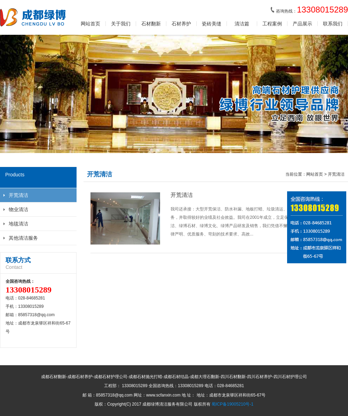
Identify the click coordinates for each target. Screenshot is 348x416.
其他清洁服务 (23, 238)
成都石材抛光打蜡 (145, 376)
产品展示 (302, 23)
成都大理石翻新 (204, 376)
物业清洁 (18, 209)
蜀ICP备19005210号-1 (232, 404)
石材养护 (181, 23)
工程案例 (272, 23)
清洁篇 (242, 23)
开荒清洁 (18, 195)
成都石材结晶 (176, 376)
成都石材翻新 (53, 376)
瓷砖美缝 (211, 23)
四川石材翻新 (233, 376)
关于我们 (120, 23)
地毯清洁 (18, 223)
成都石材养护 (80, 376)
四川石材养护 (259, 376)
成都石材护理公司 (110, 376)
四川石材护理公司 (290, 376)
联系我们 (332, 23)
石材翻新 (151, 23)
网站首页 (90, 23)
